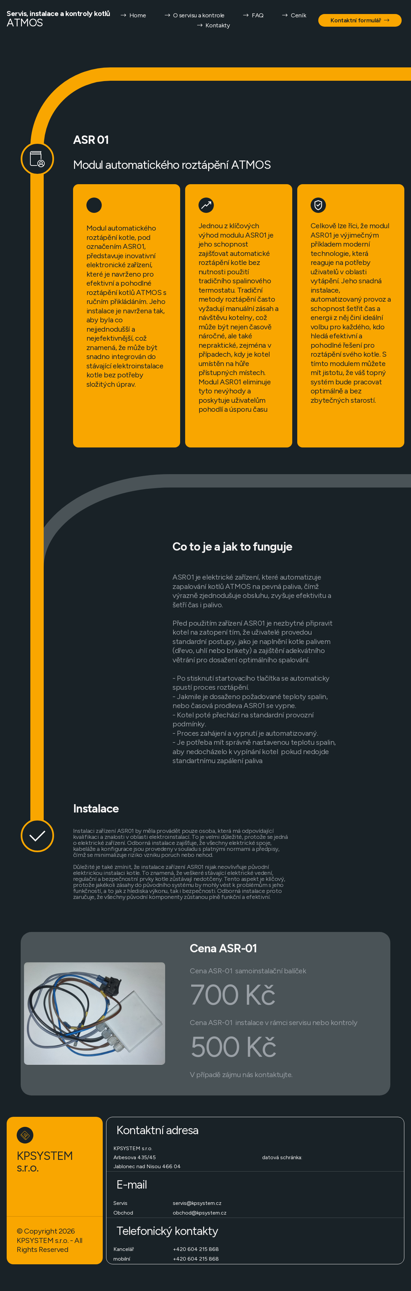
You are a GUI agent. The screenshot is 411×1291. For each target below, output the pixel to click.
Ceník (294, 15)
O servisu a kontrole (194, 15)
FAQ (253, 15)
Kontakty (213, 25)
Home (133, 15)
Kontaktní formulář (360, 20)
